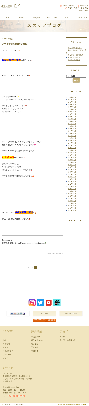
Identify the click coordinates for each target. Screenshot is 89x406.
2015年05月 (72, 107)
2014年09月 (72, 124)
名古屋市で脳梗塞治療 (75, 55)
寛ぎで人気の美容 (74, 60)
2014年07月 (72, 128)
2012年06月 (72, 189)
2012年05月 (72, 191)
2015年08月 (72, 102)
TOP (7, 17)
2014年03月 (72, 138)
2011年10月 (72, 201)
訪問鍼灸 (34, 351)
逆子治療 (34, 344)
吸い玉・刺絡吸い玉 (68, 340)
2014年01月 (72, 143)
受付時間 (6, 344)
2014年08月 (72, 126)
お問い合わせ (84, 6)
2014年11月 (72, 119)
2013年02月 (72, 169)
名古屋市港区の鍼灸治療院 (14, 44)
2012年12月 (72, 174)
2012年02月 (72, 196)
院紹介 (5, 340)
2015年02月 (72, 112)
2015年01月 (72, 114)
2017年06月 (72, 99)
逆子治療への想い (38, 340)
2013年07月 (72, 157)
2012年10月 (72, 179)
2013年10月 (72, 150)
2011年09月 (72, 203)
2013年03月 (72, 167)
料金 (66, 17)
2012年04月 (72, 194)
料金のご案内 (8, 351)
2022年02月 (72, 97)
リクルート (7, 354)
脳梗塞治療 (35, 337)
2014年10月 (72, 121)
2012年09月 (72, 181)
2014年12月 (72, 116)
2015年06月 (72, 104)
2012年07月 (72, 186)
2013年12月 (72, 145)
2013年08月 (72, 155)
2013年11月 (72, 148)
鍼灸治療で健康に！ (75, 48)
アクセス (6, 347)
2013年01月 (72, 172)
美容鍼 (62, 337)
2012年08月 (72, 184)
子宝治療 (34, 347)
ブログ (5, 358)
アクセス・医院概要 (68, 6)
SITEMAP (7, 404)
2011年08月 (72, 205)
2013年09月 (72, 153)
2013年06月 (72, 160)
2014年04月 (72, 136)
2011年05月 (72, 210)
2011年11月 (72, 198)
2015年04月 (72, 109)
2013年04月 (72, 165)
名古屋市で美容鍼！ (75, 57)
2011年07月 (72, 208)
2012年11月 (72, 177)
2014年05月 (72, 133)
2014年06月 (72, 131)
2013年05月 (72, 162)
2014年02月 (72, 140)
